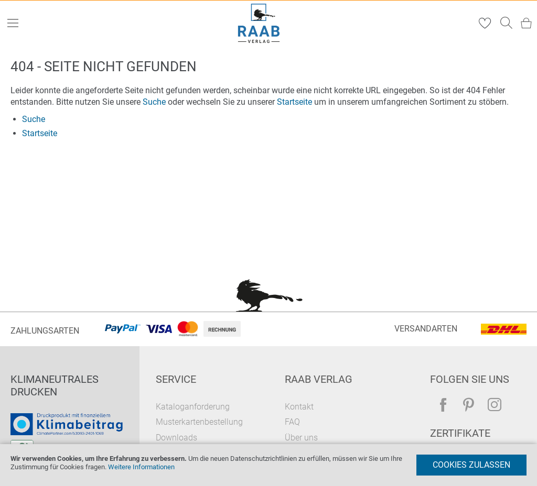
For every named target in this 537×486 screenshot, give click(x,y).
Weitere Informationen (141, 467)
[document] (268, 465)
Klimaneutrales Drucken (54, 385)
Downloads (176, 438)
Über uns (301, 438)
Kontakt (299, 407)
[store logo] (259, 23)
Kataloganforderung (193, 407)
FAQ (292, 422)
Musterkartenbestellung (199, 422)
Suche (154, 102)
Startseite (294, 102)
